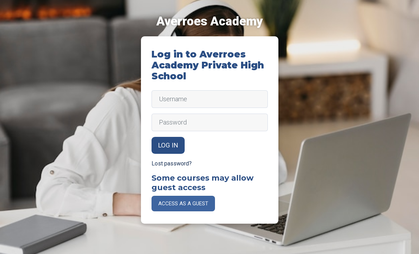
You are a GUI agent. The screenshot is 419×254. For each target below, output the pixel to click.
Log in (168, 145)
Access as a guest (183, 203)
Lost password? (172, 163)
